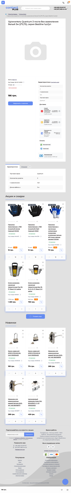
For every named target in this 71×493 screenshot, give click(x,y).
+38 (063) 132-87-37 (60, 7)
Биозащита (20, 464)
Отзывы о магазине (51, 468)
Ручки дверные (20, 471)
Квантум (14, 79)
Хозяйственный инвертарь (20, 473)
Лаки (19, 462)
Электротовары (12, 14)
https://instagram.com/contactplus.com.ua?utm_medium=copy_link (53, 446)
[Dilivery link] (59, 111)
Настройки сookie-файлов (51, 462)
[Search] (23, 8)
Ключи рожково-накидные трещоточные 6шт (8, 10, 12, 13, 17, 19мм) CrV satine (35, 287)
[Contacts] (63, 2)
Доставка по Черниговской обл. (51, 466)
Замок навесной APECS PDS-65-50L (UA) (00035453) (14, 353)
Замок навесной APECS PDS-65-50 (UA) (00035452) (34, 353)
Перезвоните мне (20, 449)
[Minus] (9, 257)
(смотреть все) (55, 82)
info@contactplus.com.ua (51, 450)
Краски (20, 460)
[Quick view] (23, 204)
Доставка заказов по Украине (51, 464)
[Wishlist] (23, 207)
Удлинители (22, 14)
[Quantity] (15, 257)
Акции (51, 475)
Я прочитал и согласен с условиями (20, 438)
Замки (19, 468)
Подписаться (29, 434)
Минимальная (48, 154)
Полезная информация (51, 460)
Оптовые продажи (51, 471)
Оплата (51, 473)
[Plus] (21, 257)
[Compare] (23, 210)
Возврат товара (51, 470)
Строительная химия (19, 466)
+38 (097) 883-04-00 (60, 9)
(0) (13, 84)
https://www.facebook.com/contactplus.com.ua (48, 446)
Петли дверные (20, 470)
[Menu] (3, 2)
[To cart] (21, 250)
